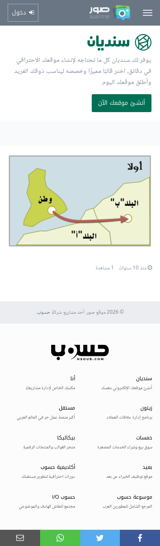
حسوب (43, 312)
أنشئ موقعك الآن (121, 103)
